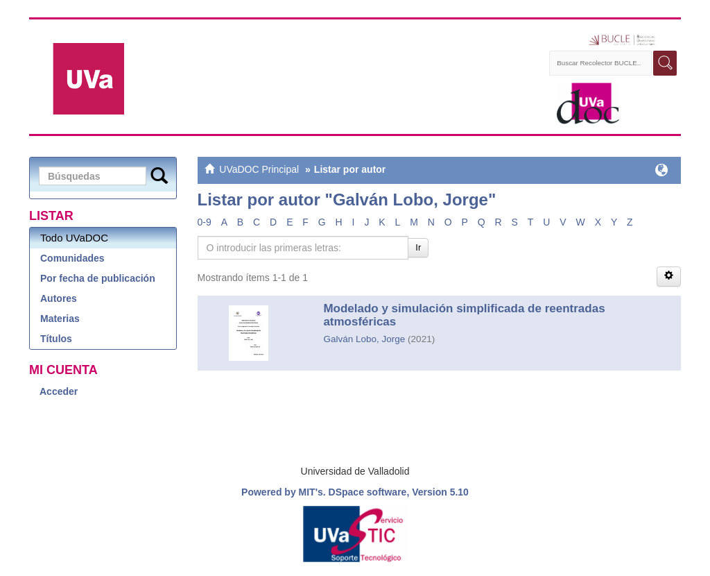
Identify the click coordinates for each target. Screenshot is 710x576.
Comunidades (72, 258)
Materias (60, 318)
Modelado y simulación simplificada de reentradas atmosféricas (464, 315)
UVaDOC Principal (259, 169)
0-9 (204, 222)
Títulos (56, 338)
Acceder (59, 391)
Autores (58, 298)
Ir (418, 247)
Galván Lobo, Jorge (364, 339)
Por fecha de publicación (97, 278)
